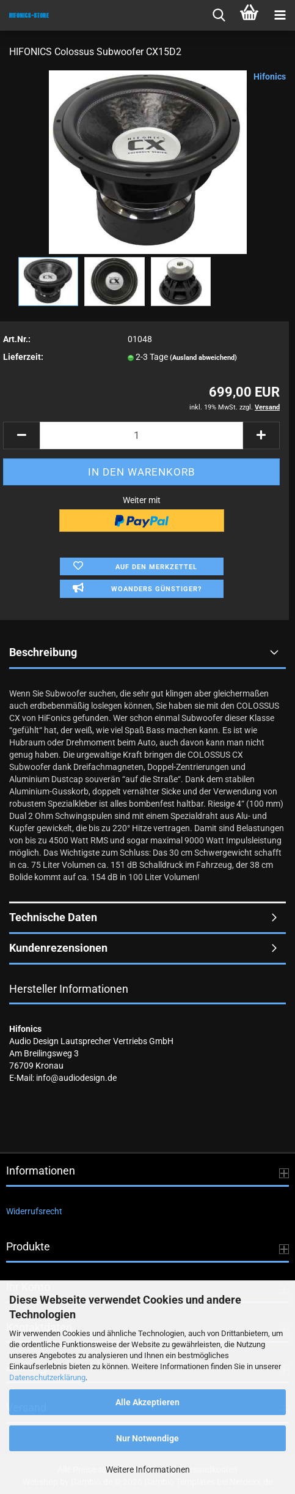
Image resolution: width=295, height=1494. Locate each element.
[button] (21, 435)
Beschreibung (43, 652)
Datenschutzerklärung (47, 1377)
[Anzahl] (141, 435)
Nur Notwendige (147, 1438)
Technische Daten (53, 917)
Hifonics (269, 76)
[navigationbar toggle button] (279, 15)
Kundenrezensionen (58, 947)
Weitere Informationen (148, 1469)
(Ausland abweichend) (203, 358)
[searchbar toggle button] (218, 15)
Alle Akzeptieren (147, 1402)
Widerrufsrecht (34, 1211)
